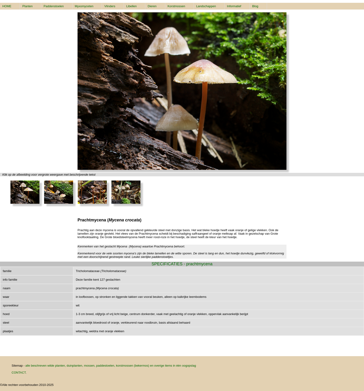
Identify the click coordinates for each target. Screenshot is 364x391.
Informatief (234, 6)
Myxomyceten (84, 6)
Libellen (131, 6)
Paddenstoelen (54, 6)
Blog (255, 6)
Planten (27, 6)
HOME (6, 6)
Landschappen (206, 6)
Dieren (152, 6)
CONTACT (19, 372)
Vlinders (109, 6)
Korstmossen (176, 6)
